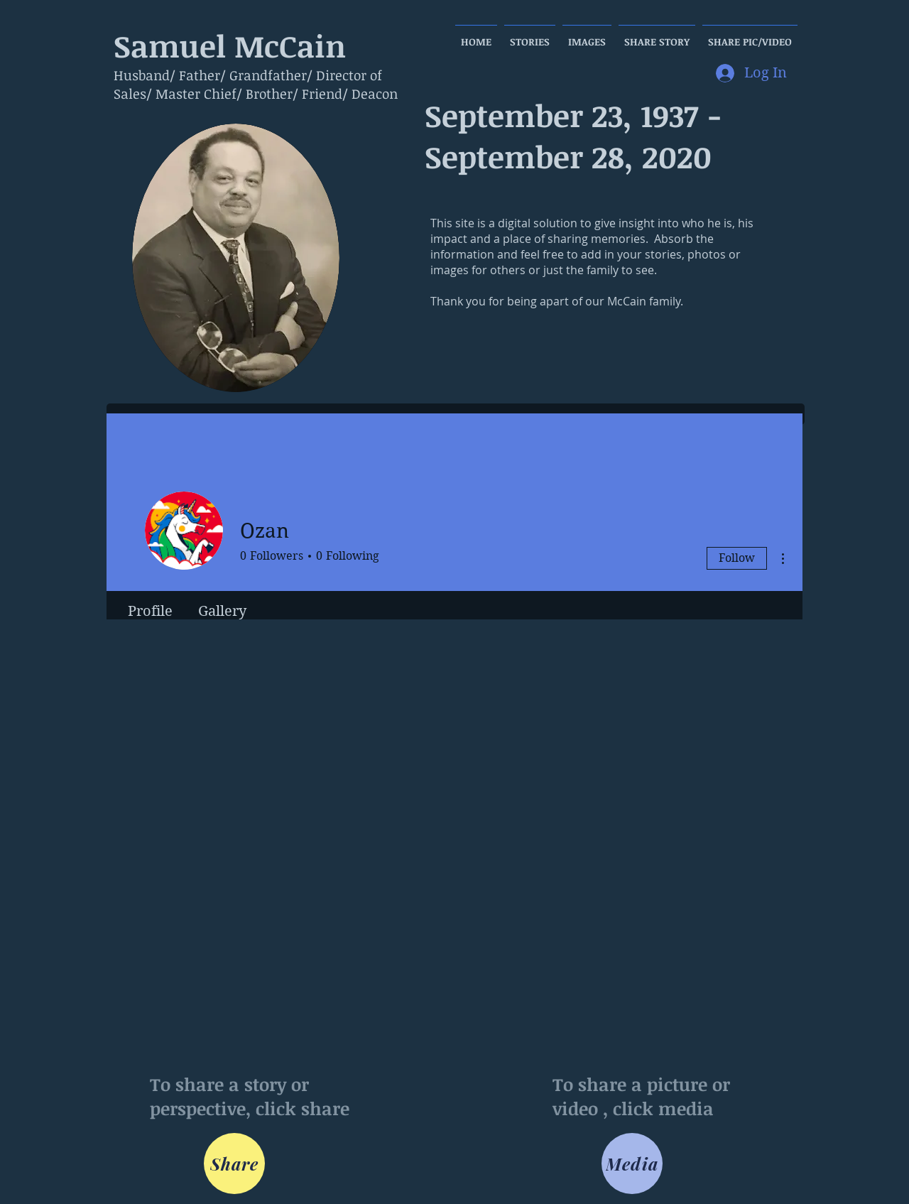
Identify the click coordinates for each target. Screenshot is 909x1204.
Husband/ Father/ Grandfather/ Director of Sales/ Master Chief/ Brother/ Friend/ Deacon (256, 84)
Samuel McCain (230, 45)
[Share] (234, 1163)
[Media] (632, 1163)
